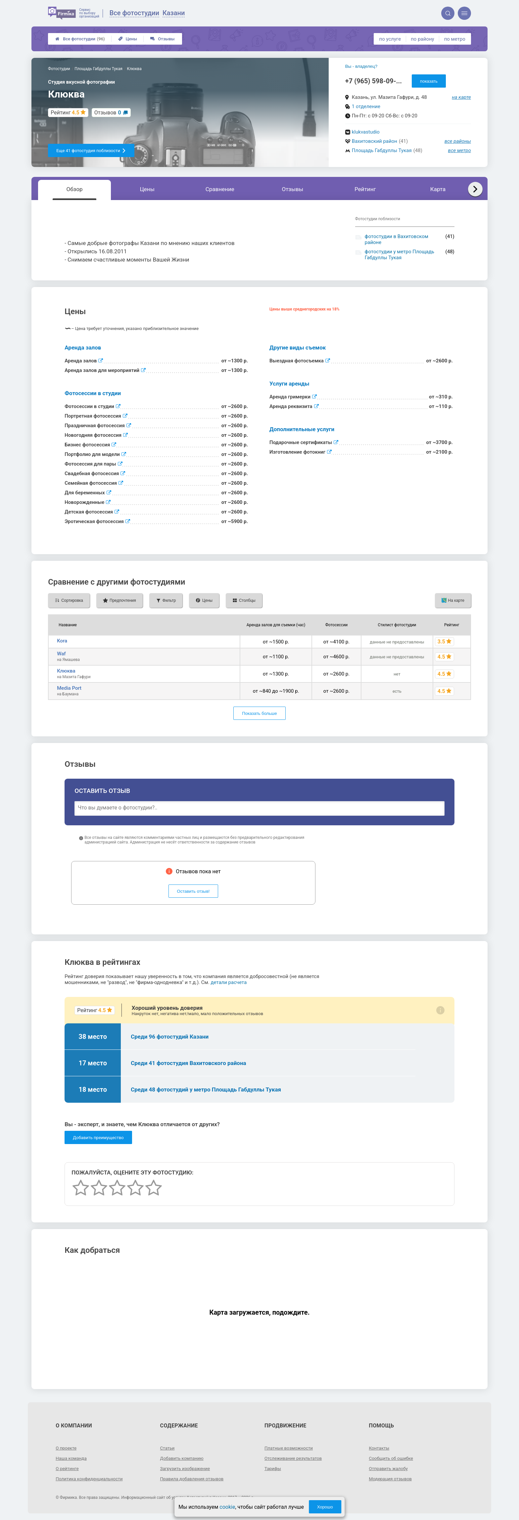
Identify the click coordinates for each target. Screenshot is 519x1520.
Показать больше (259, 713)
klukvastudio (366, 132)
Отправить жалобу (389, 1468)
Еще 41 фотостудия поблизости (91, 150)
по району (422, 39)
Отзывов (107, 112)
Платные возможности (289, 1448)
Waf (61, 654)
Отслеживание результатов (294, 1458)
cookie (227, 1507)
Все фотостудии (80, 38)
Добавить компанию (183, 1458)
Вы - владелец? (361, 66)
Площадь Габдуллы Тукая (382, 150)
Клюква (66, 671)
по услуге (390, 39)
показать (429, 81)
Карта (438, 189)
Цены (127, 38)
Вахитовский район (374, 141)
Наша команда (72, 1458)
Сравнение (220, 189)
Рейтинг (365, 189)
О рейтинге (68, 1468)
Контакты (379, 1448)
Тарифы (273, 1468)
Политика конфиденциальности (90, 1478)
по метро (454, 39)
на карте (461, 97)
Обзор (75, 189)
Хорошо (325, 1506)
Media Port (69, 688)
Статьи (167, 1448)
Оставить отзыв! (193, 891)
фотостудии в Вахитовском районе (396, 239)
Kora (62, 641)
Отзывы (162, 38)
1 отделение (366, 106)
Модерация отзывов (391, 1478)
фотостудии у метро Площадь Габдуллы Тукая (399, 255)
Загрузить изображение (186, 1468)
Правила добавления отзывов (193, 1478)
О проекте (66, 1448)
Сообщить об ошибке (392, 1458)
